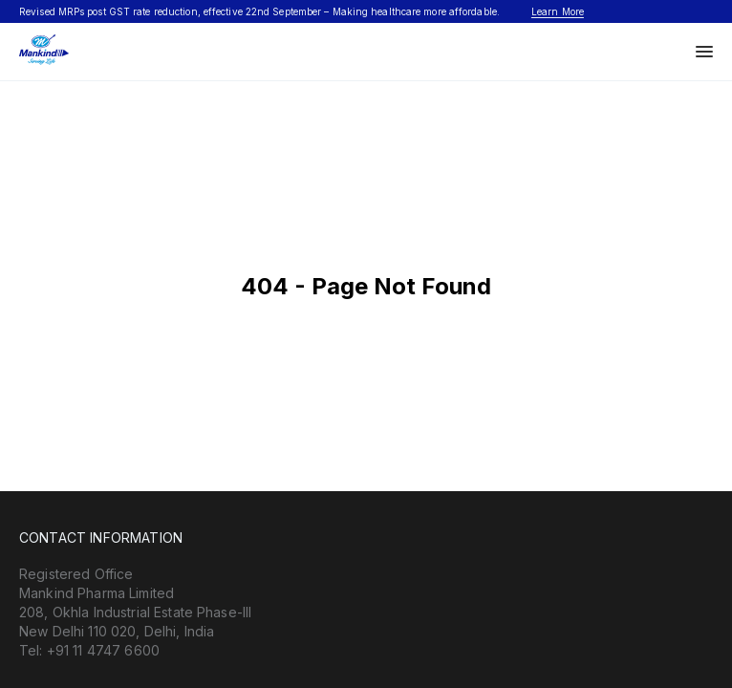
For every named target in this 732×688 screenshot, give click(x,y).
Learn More (557, 11)
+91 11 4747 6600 (103, 650)
